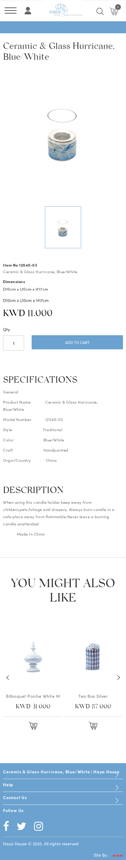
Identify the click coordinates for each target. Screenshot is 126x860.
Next (118, 677)
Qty (6, 329)
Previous (7, 677)
